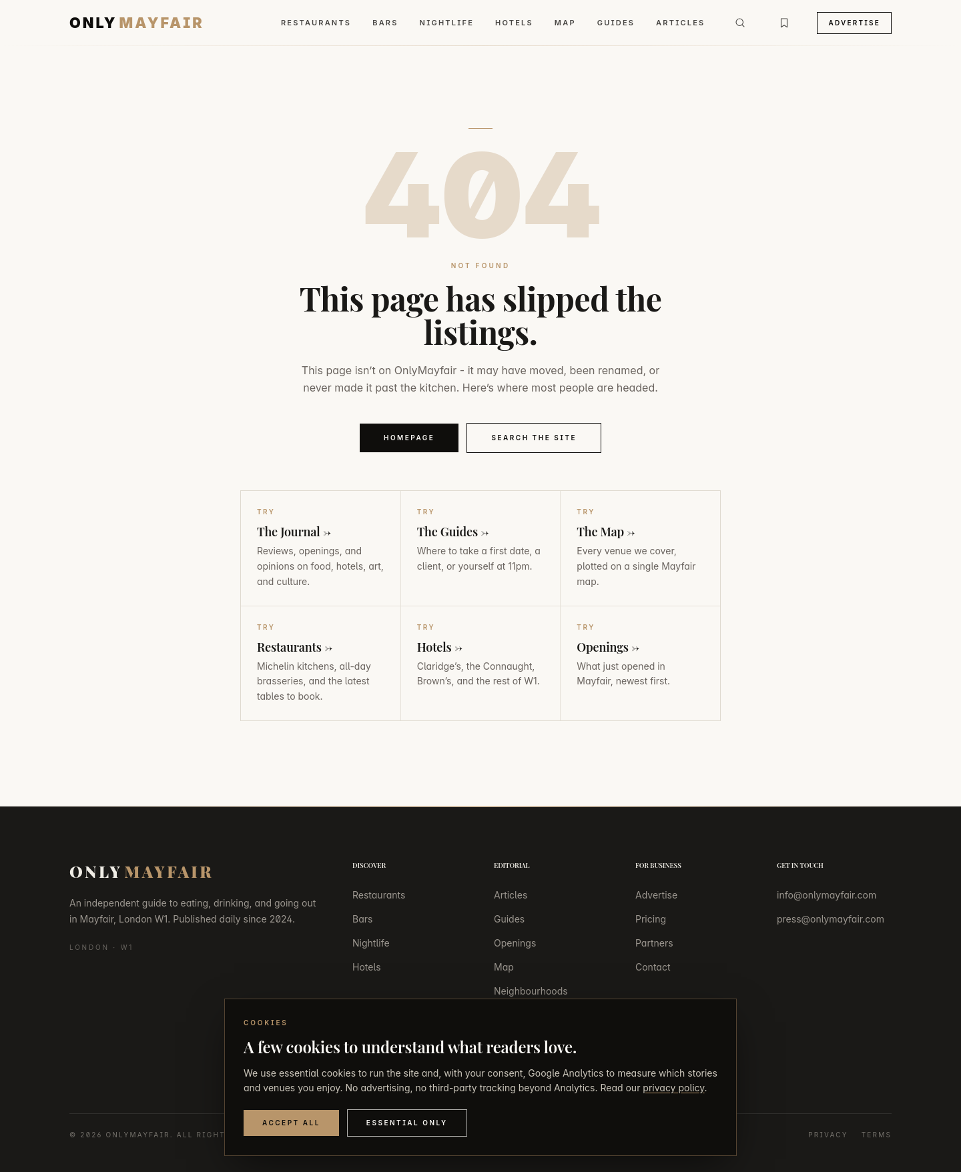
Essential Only (407, 1123)
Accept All (291, 1123)
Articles (680, 22)
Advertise (854, 23)
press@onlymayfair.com (830, 919)
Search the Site (534, 438)
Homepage (409, 438)
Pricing (650, 919)
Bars (385, 22)
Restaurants (316, 22)
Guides (616, 22)
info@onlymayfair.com (826, 895)
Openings (515, 943)
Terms (877, 1135)
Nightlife (447, 22)
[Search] (740, 22)
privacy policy (673, 1087)
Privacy (828, 1135)
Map (565, 22)
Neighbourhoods (531, 991)
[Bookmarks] (784, 22)
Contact (653, 967)
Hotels (514, 22)
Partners (654, 943)
